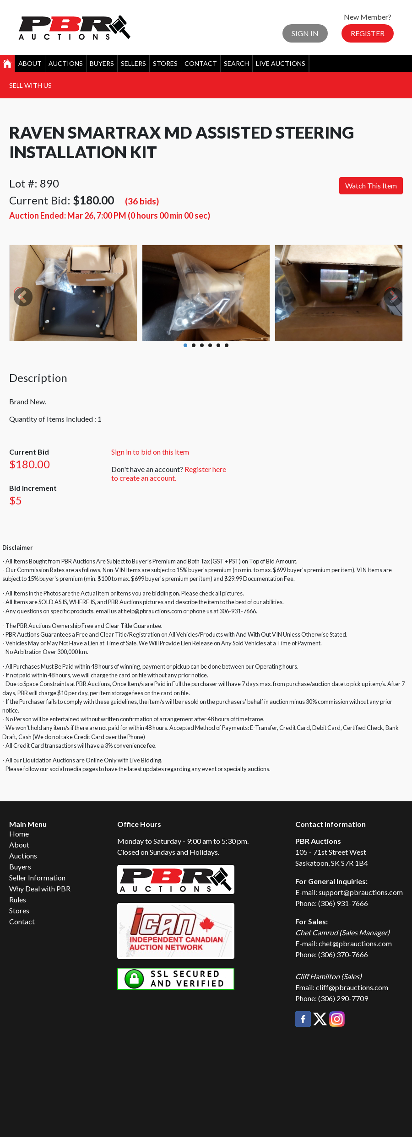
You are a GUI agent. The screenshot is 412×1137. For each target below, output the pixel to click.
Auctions (66, 63)
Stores (165, 63)
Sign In (305, 33)
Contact (200, 63)
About (30, 63)
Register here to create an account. (168, 473)
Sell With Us (30, 85)
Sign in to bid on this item (150, 451)
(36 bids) (142, 201)
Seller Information (37, 877)
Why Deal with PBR (39, 888)
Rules (17, 899)
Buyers (102, 63)
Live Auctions (280, 63)
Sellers (133, 63)
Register (368, 33)
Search (236, 63)
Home (19, 833)
